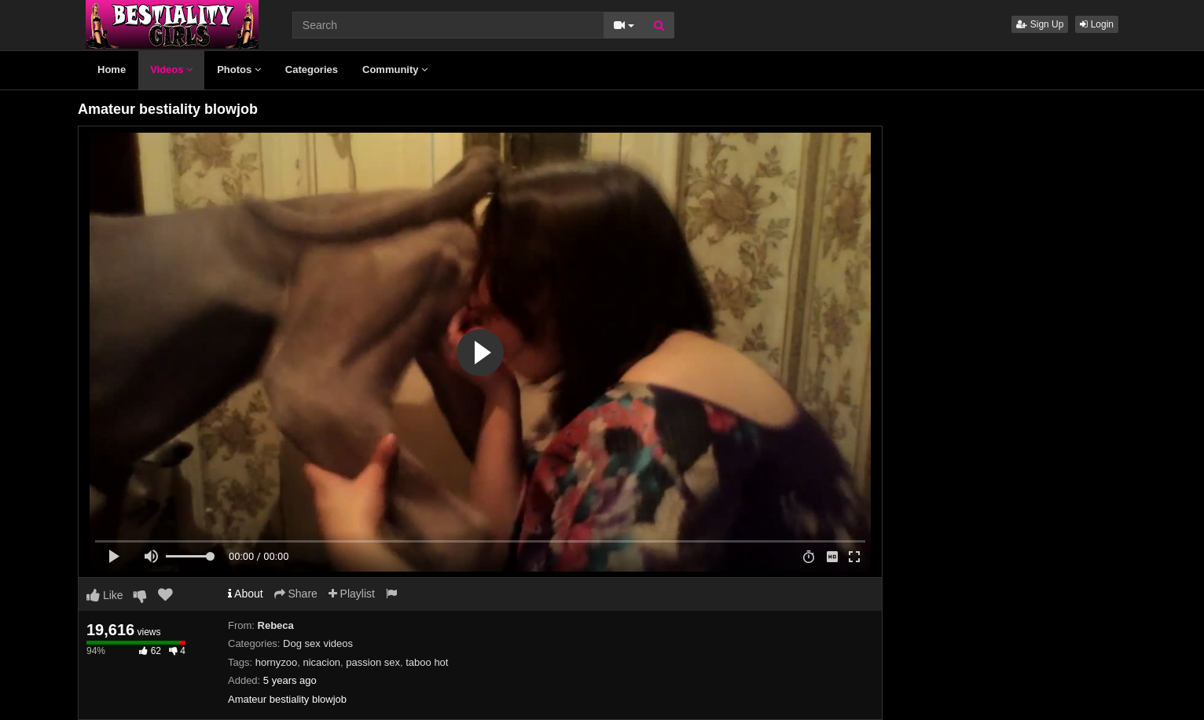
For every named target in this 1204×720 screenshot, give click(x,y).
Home (111, 69)
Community (395, 69)
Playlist (352, 593)
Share (296, 593)
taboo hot (427, 662)
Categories (311, 69)
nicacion (321, 662)
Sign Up (1039, 24)
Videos (171, 69)
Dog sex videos (318, 643)
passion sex (373, 662)
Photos (239, 69)
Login (1097, 24)
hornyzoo (276, 662)
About (245, 593)
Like (104, 595)
